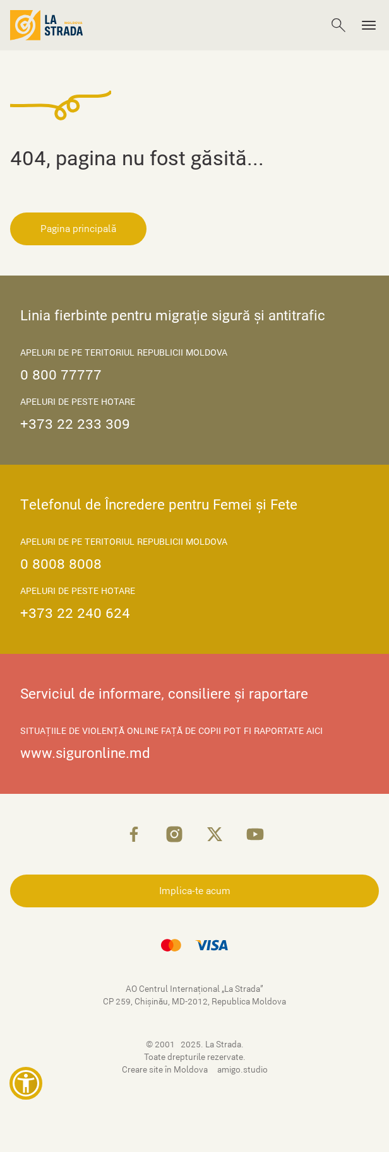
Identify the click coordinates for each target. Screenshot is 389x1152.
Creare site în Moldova (166, 1069)
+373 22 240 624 (75, 613)
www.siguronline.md (85, 753)
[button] (26, 1083)
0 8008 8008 (61, 564)
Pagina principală (78, 228)
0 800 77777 (61, 374)
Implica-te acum (194, 891)
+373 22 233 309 (75, 424)
